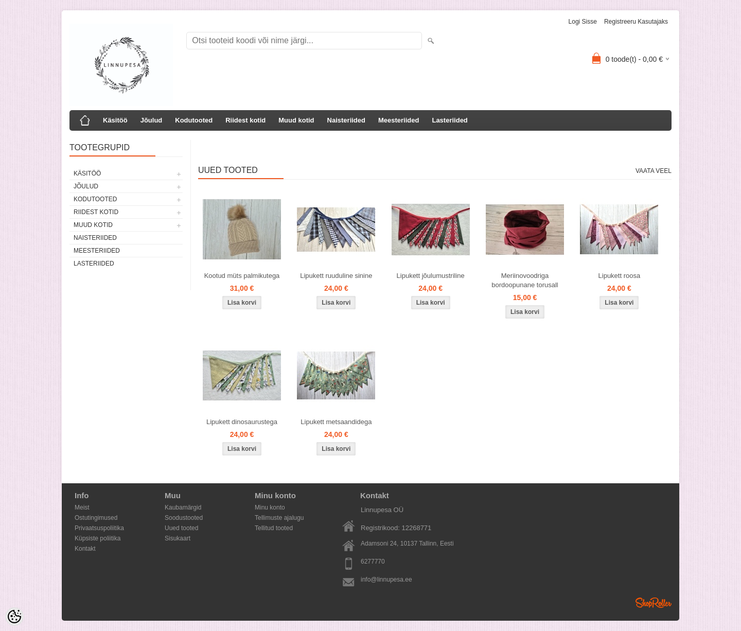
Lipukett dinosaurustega (241, 422)
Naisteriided (346, 120)
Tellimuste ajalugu (279, 517)
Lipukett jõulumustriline (431, 275)
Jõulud (151, 120)
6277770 (373, 561)
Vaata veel (654, 170)
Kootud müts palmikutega (242, 275)
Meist (82, 507)
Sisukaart (177, 538)
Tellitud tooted (274, 528)
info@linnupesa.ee (386, 579)
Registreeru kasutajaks (636, 21)
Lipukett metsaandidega (336, 422)
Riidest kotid (245, 120)
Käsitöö (115, 120)
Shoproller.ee (654, 603)
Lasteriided (449, 120)
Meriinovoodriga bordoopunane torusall (524, 280)
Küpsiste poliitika (97, 538)
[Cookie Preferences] (14, 616)
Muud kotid (296, 120)
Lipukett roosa (619, 275)
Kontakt (85, 548)
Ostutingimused (96, 517)
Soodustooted (184, 517)
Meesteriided (398, 120)
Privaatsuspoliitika (99, 528)
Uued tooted (181, 528)
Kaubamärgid (183, 507)
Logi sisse (583, 21)
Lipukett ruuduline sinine (336, 275)
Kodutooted (194, 120)
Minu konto (270, 507)
